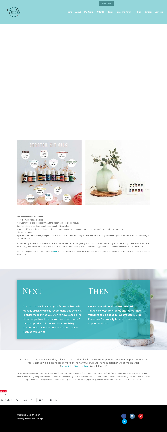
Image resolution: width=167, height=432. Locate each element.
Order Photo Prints (105, 12)
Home (69, 12)
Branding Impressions (26, 418)
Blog (139, 12)
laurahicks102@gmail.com (105, 310)
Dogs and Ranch (124, 12)
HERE (54, 251)
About (78, 12)
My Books (88, 12)
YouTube (159, 12)
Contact (148, 12)
